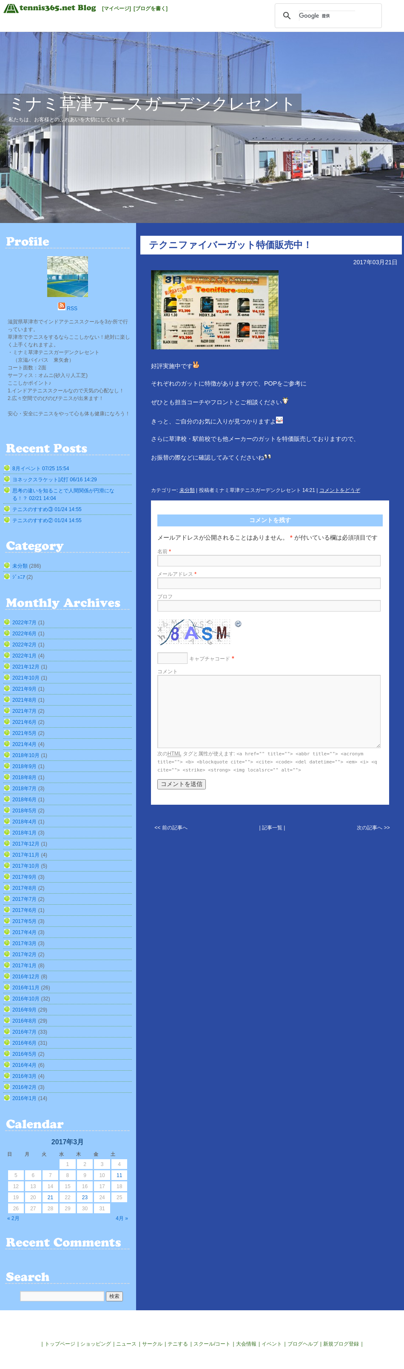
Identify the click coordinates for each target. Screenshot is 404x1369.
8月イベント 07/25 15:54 (40, 469)
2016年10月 (26, 999)
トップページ (60, 1344)
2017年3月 (24, 943)
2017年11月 (26, 855)
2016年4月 (24, 1065)
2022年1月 (24, 656)
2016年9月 (24, 1010)
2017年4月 (24, 932)
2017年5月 (24, 921)
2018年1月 (24, 833)
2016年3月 (24, 1076)
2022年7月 (24, 623)
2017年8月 (24, 888)
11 (119, 1175)
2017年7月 (24, 899)
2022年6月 (24, 634)
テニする (178, 1344)
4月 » (122, 1218)
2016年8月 (24, 1021)
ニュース (126, 1344)
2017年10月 (26, 866)
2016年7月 (24, 1032)
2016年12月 (26, 977)
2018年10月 (26, 755)
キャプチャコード (209, 659)
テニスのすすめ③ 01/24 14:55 (47, 509)
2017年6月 (24, 910)
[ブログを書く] (151, 8)
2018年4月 (24, 822)
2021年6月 (24, 722)
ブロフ (165, 597)
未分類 (187, 490)
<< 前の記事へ (170, 828)
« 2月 (13, 1218)
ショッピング (95, 1344)
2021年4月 (24, 744)
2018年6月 (24, 800)
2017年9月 (24, 877)
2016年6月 (24, 1043)
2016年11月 (26, 988)
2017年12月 (26, 844)
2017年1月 (24, 966)
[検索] (327, 16)
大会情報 (246, 1344)
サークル (152, 1344)
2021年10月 (26, 678)
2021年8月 (24, 700)
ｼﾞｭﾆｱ (18, 577)
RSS (72, 309)
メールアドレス (176, 574)
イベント (272, 1344)
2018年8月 (24, 777)
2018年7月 (24, 789)
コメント (167, 671)
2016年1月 (24, 1098)
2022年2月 (24, 645)
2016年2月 (24, 1087)
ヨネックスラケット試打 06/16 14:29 (54, 480)
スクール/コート (211, 1344)
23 (85, 1197)
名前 (164, 551)
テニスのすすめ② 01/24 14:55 (47, 520)
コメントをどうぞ (339, 490)
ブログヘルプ (302, 1344)
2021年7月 (24, 711)
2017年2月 (24, 954)
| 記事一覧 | (272, 828)
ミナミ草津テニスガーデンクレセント (152, 103)
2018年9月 (24, 766)
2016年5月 (24, 1054)
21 (50, 1197)
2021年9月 (24, 689)
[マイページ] (116, 8)
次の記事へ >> (373, 828)
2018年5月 (24, 811)
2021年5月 (24, 733)
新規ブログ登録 (341, 1344)
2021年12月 (26, 667)
